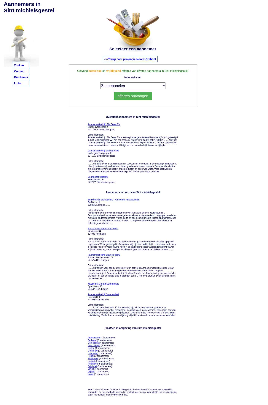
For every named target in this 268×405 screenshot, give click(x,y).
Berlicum (92, 340)
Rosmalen (93, 363)
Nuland (91, 361)
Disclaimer (21, 77)
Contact (19, 71)
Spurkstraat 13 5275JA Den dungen (103, 286)
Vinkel (91, 369)
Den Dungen (94, 345)
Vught (91, 374)
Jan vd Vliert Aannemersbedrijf (103, 228)
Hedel (91, 356)
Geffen (91, 348)
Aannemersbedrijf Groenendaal (103, 294)
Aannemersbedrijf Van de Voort (103, 150)
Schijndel (92, 366)
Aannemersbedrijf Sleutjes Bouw (104, 255)
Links (17, 83)
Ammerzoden (94, 337)
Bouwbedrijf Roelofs (98, 177)
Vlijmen (91, 371)
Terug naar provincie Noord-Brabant (132, 59)
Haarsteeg (93, 353)
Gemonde (93, 350)
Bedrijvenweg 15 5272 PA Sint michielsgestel (101, 179)
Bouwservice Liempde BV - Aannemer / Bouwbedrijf (113, 199)
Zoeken (19, 65)
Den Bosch (93, 343)
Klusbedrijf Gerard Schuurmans (103, 283)
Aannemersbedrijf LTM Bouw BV (104, 124)
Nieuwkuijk (93, 358)
